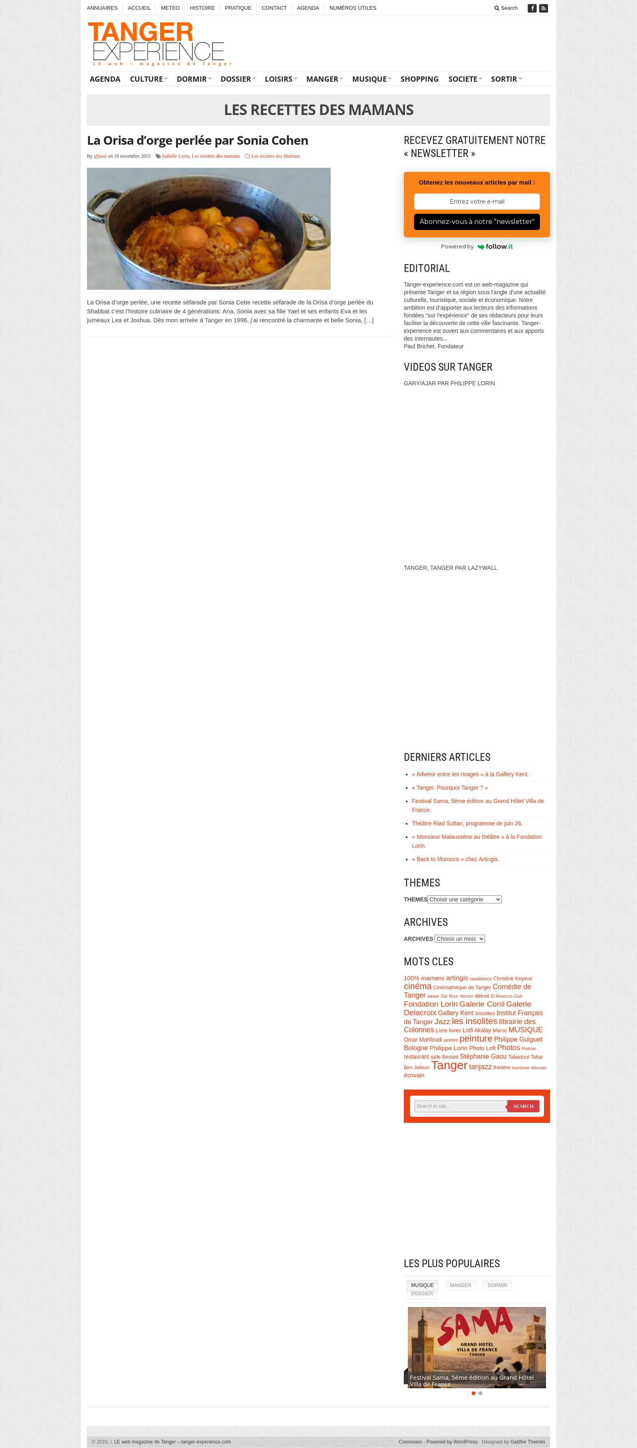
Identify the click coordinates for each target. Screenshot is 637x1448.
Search (506, 8)
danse (433, 996)
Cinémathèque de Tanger (462, 987)
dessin (466, 996)
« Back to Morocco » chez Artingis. (455, 859)
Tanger (449, 1065)
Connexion (410, 1442)
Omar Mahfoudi (423, 1040)
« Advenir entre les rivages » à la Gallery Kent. (470, 774)
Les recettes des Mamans (275, 156)
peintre (451, 1040)
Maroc (500, 1030)
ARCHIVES (418, 939)
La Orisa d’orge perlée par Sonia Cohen (197, 140)
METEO (170, 8)
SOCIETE (462, 79)
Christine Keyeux (512, 978)
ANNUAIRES (102, 8)
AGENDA (308, 8)
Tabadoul (518, 1057)
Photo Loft (482, 1048)
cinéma (418, 986)
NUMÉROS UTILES (353, 8)
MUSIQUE (369, 79)
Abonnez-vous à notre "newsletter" (477, 222)
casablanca (481, 978)
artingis (457, 978)
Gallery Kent (456, 1012)
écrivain (414, 1075)
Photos (508, 1048)
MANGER (322, 79)
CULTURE (146, 79)
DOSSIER (236, 79)
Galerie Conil (482, 1004)
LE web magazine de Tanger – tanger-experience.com (170, 1442)
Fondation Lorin (431, 1004)
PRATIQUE (238, 8)
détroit (482, 996)
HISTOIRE (202, 8)
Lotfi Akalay (477, 1030)
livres (455, 1030)
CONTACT (274, 8)
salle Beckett (445, 1057)
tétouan (538, 1067)
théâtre (502, 1067)
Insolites (485, 1013)
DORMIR (192, 79)
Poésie (529, 1048)
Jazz (443, 1021)
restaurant (416, 1057)
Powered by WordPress (452, 1442)
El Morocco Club (506, 996)
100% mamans (424, 978)
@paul (100, 156)
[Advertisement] (477, 1190)
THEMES (415, 899)
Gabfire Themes (527, 1442)
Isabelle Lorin (175, 156)
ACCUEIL (139, 8)
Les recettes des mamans (216, 156)
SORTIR (504, 79)
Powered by (477, 246)
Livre (442, 1030)
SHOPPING (420, 79)
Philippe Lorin (448, 1047)
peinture (475, 1038)
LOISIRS (278, 79)
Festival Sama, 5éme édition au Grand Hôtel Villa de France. (472, 1380)
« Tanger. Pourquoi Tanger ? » (450, 787)
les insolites (474, 1021)
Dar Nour (449, 996)
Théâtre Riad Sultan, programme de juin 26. (467, 823)
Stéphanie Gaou (483, 1056)
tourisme (521, 1067)
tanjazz (480, 1067)
